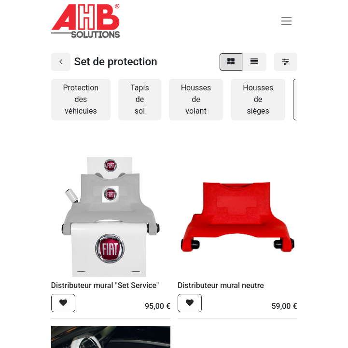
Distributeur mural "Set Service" (105, 285)
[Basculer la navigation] (286, 21)
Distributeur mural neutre (221, 285)
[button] (63, 303)
